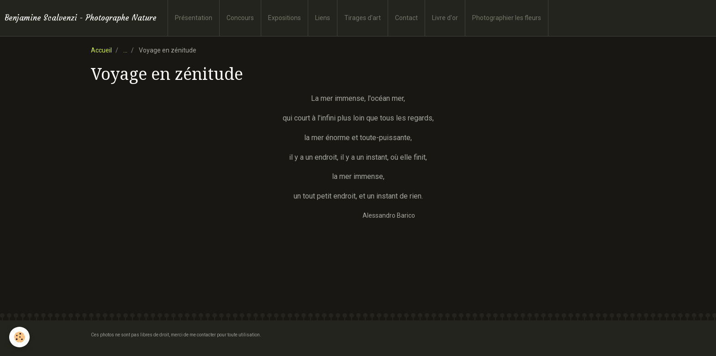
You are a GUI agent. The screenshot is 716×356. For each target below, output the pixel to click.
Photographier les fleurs (506, 17)
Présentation (193, 17)
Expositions (284, 17)
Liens (322, 17)
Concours (240, 17)
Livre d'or (445, 17)
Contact (406, 17)
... (125, 50)
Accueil (101, 50)
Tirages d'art (362, 17)
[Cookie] (19, 337)
